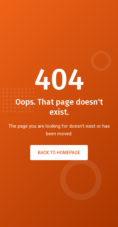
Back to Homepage (59, 152)
